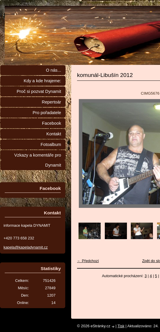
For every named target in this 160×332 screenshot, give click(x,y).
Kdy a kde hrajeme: (42, 80)
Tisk (120, 326)
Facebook (51, 123)
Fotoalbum (50, 144)
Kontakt (53, 134)
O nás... (53, 70)
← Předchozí (88, 261)
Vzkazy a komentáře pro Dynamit (37, 160)
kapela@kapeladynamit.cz (26, 247)
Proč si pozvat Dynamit (39, 91)
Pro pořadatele (46, 112)
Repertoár (51, 102)
